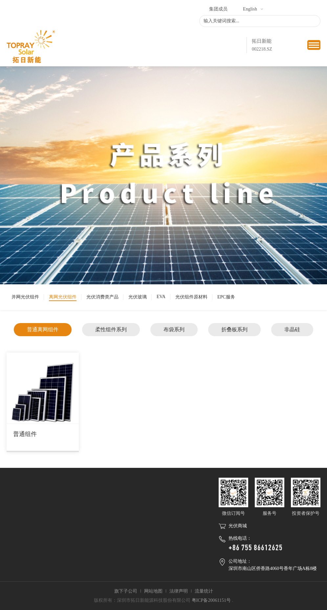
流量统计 (204, 591)
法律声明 (178, 591)
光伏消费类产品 (102, 296)
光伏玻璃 (137, 296)
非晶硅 (292, 329)
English (250, 9)
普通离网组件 (42, 329)
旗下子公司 (125, 591)
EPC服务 (226, 296)
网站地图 (153, 591)
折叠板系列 (234, 329)
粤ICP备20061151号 (211, 600)
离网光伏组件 (62, 296)
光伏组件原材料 (191, 296)
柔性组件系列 (111, 329)
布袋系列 (174, 329)
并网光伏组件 (25, 296)
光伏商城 (238, 525)
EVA (161, 296)
